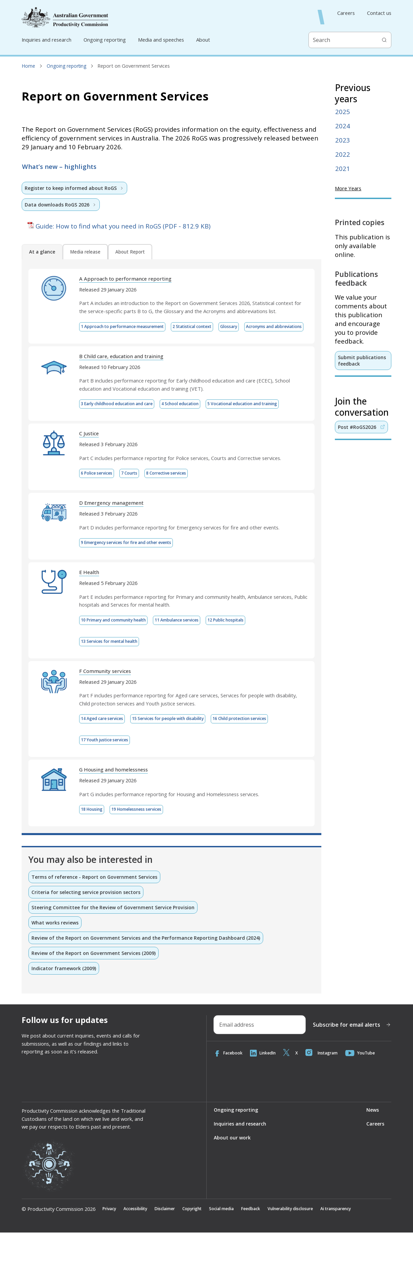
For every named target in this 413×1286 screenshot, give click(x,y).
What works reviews (56, 974)
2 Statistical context (210, 328)
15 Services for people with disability (181, 768)
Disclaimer (173, 1262)
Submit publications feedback (362, 360)
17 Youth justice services (109, 790)
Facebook (229, 1106)
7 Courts (137, 520)
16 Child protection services (265, 768)
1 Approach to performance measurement (129, 328)
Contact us (379, 13)
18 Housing (94, 860)
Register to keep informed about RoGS (76, 187)
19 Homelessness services (145, 860)
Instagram (329, 1106)
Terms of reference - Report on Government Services (96, 927)
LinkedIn (266, 1106)
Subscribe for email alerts (352, 1077)
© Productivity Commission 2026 (58, 1262)
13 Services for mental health (115, 689)
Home (28, 66)
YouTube (370, 1106)
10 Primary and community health (120, 668)
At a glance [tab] (42, 252)
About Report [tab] (130, 252)
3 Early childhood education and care (124, 427)
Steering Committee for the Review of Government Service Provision (115, 958)
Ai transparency (367, 1262)
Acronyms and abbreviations (113, 350)
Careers (346, 13)
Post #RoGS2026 (362, 427)
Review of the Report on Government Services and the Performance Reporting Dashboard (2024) (149, 989)
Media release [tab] (85, 252)
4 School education (198, 427)
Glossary (252, 328)
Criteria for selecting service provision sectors (88, 943)
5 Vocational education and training (123, 449)
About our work (232, 1190)
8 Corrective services (179, 520)
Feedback (269, 1262)
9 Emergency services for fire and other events (135, 590)
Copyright (203, 1262)
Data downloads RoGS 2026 (61, 204)
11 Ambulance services (193, 668)
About (203, 39)
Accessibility (140, 1262)
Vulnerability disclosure (315, 1262)
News (372, 1162)
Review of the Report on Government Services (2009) (95, 1005)
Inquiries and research (46, 39)
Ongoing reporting (105, 39)
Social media (237, 1262)
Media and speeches (161, 39)
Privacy (110, 1262)
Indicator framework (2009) (64, 1020)
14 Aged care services (105, 768)
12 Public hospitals (249, 668)
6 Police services (99, 520)
